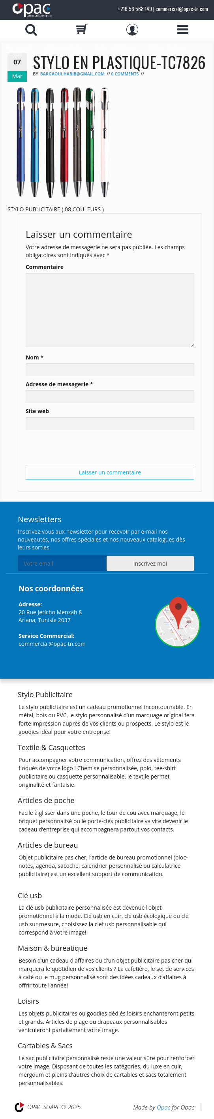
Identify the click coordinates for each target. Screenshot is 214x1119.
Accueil (24, 47)
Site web (37, 411)
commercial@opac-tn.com (52, 643)
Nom (34, 357)
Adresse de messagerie (59, 384)
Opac (163, 1107)
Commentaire (45, 267)
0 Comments (125, 74)
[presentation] (86, 449)
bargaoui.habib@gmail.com (72, 74)
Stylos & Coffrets (63, 47)
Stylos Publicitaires (114, 47)
